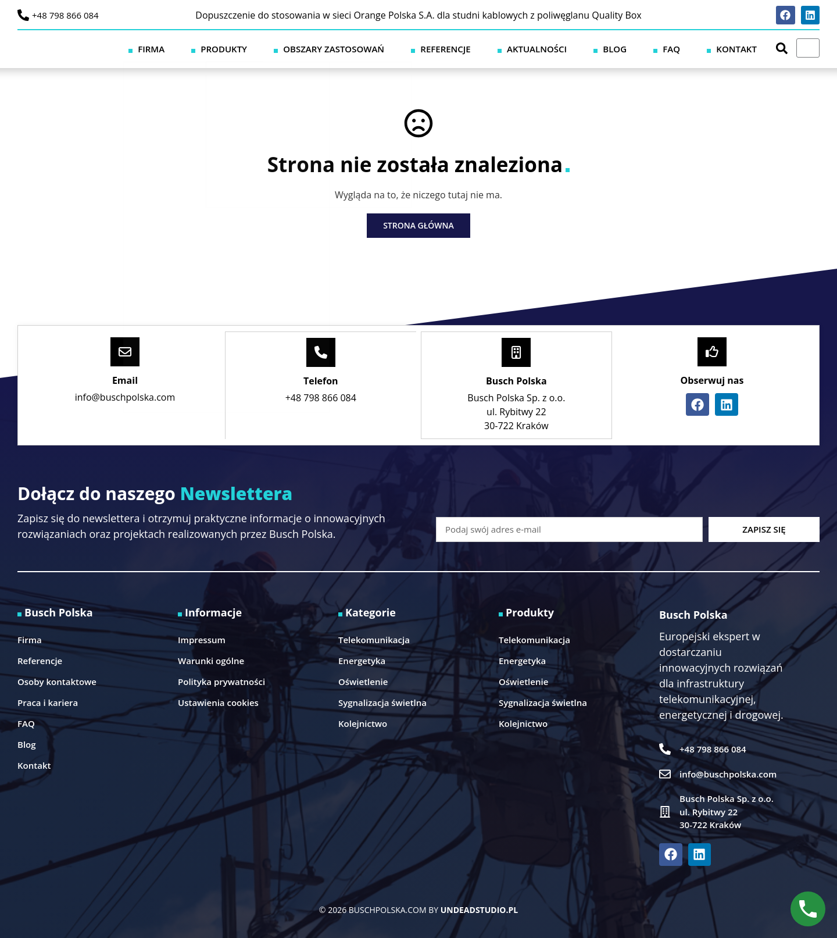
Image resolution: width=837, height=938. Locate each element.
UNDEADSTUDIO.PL (479, 908)
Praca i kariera (47, 701)
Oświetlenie (363, 680)
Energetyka (361, 659)
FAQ (700, 48)
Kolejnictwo (362, 722)
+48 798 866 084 (65, 15)
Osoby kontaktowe (56, 680)
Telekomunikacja (374, 638)
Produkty (346, 48)
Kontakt (745, 48)
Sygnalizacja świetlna (382, 701)
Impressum (202, 638)
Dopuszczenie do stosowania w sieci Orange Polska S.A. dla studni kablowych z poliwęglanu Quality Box (418, 15)
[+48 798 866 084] (23, 15)
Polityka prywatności (221, 680)
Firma (291, 48)
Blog (662, 48)
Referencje (530, 48)
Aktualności (602, 48)
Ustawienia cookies (218, 701)
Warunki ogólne (211, 659)
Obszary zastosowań (436, 48)
